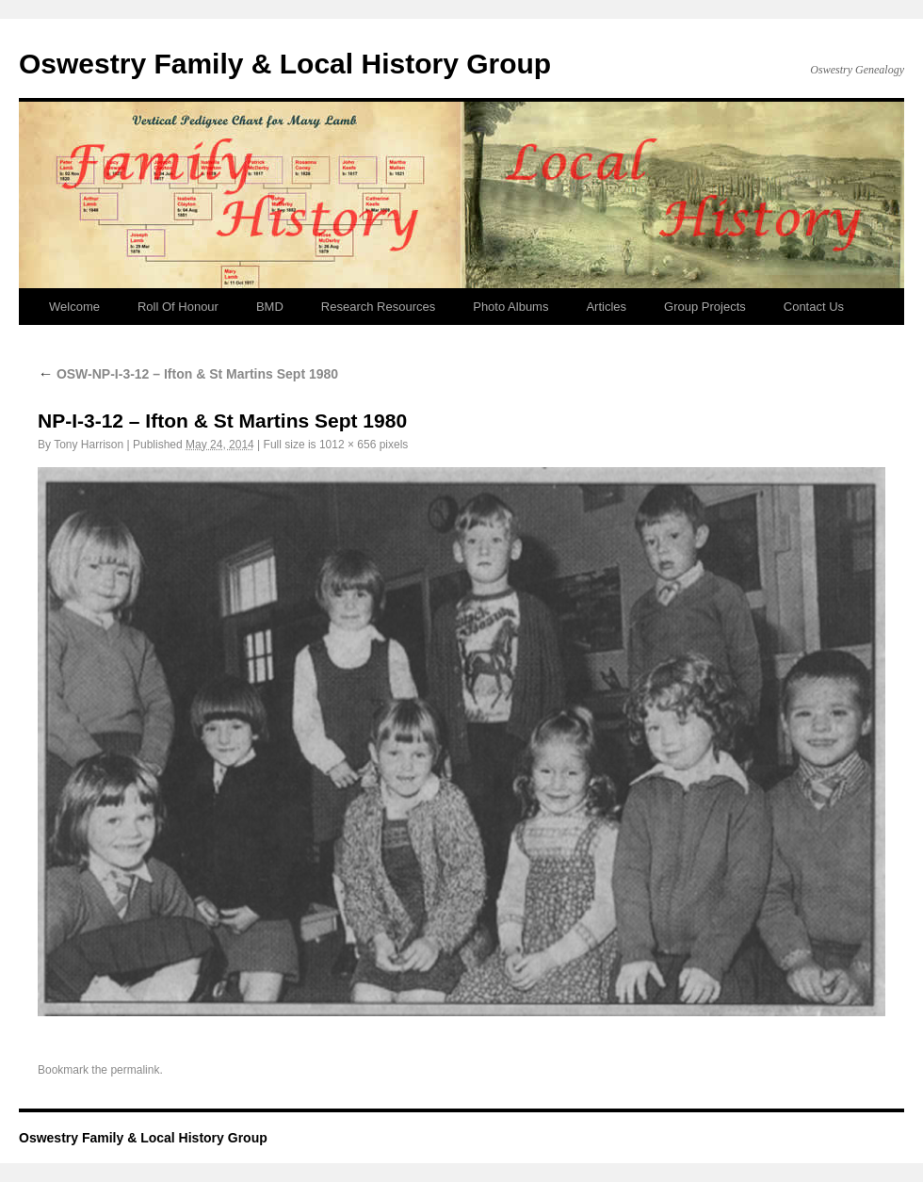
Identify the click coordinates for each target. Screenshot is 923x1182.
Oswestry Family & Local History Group (285, 63)
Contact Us (814, 307)
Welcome (74, 307)
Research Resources (378, 307)
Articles (606, 307)
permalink (134, 1070)
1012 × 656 (347, 444)
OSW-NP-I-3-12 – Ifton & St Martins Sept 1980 (188, 373)
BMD (269, 307)
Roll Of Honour (178, 307)
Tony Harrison (88, 444)
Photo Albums (510, 307)
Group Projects (705, 307)
